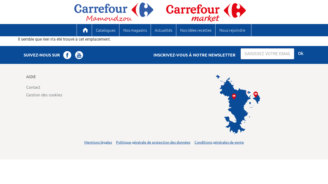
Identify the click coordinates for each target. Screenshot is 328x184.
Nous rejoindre (232, 30)
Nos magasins (135, 30)
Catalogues (105, 30)
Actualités (163, 30)
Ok (300, 53)
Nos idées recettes (195, 30)
